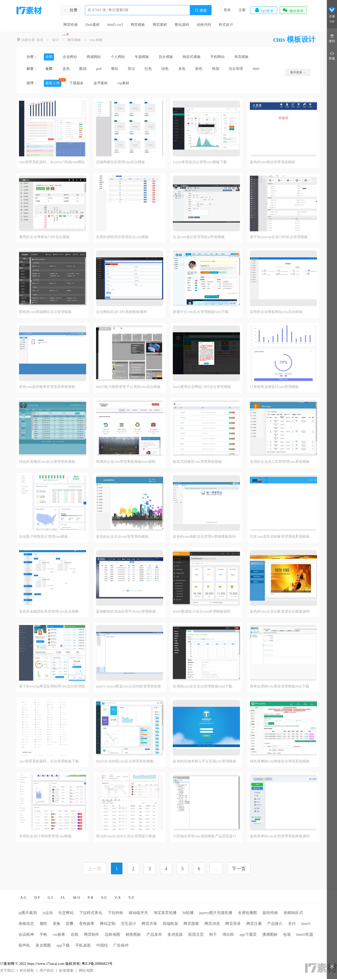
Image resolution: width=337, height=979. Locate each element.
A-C (23, 898)
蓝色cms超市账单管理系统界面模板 (47, 387)
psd (98, 69)
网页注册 (254, 924)
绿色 (164, 69)
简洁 (131, 69)
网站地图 (86, 970)
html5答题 (304, 934)
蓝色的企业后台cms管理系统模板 (122, 536)
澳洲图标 (270, 934)
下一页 (239, 868)
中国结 (102, 945)
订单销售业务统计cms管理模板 (274, 387)
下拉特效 (115, 913)
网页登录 (233, 924)
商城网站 (94, 57)
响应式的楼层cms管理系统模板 (197, 462)
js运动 (48, 913)
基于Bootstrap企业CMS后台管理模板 (279, 237)
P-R (90, 898)
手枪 (43, 934)
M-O (76, 898)
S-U (104, 898)
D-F (37, 898)
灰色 (181, 69)
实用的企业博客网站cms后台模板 (276, 312)
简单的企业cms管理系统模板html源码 (125, 462)
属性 (43, 924)
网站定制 (107, 924)
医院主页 (196, 934)
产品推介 (275, 924)
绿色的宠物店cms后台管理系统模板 (47, 462)
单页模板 (241, 57)
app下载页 (248, 934)
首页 (40, 40)
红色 (148, 69)
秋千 (213, 934)
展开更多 (297, 72)
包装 (287, 934)
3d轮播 (188, 913)
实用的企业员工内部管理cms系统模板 (280, 462)
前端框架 (170, 924)
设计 (55, 40)
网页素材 (160, 25)
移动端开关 (138, 913)
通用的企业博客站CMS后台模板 (44, 237)
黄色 (198, 69)
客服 (332, 55)
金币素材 (100, 83)
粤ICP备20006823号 (97, 964)
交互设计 (128, 924)
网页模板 (138, 25)
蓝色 (66, 69)
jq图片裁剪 (27, 913)
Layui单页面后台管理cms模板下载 (200, 162)
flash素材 (92, 25)
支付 (292, 924)
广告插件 (121, 945)
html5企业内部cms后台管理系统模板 (125, 761)
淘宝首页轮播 (165, 913)
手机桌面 (83, 945)
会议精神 (26, 934)
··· (64, 35)
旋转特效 (270, 913)
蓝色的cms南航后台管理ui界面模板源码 (204, 536)
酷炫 (82, 69)
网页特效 (70, 25)
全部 (48, 57)
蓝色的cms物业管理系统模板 (272, 162)
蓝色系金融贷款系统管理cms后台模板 (49, 611)
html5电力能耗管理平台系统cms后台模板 (128, 387)
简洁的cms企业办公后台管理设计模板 (126, 836)
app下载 (63, 945)
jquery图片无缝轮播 (215, 913)
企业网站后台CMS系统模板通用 (121, 312)
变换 (56, 924)
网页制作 (91, 934)
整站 (114, 69)
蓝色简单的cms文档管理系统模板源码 (280, 836)
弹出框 (228, 934)
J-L (63, 898)
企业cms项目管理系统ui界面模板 (199, 237)
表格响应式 (293, 913)
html (256, 69)
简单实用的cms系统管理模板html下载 (279, 686)
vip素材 (123, 83)
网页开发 (149, 924)
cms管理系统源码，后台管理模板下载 (49, 761)
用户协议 (47, 970)
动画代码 (204, 25)
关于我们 (7, 970)
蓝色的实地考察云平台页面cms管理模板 (204, 761)
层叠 (69, 924)
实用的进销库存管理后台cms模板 (122, 237)
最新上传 (52, 83)
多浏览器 (175, 934)
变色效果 (87, 924)
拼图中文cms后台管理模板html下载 (201, 312)
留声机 (24, 945)
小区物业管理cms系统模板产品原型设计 (204, 836)
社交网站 (66, 913)
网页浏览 (212, 924)
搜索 (201, 10)
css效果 (59, 934)
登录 (227, 10)
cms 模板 (96, 40)
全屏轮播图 (247, 913)
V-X (118, 898)
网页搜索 (191, 924)
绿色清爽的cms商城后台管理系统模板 (280, 761)
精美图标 (133, 934)
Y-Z (131, 898)
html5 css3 (115, 25)
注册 (242, 10)
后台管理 (236, 69)
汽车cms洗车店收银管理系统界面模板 (280, 536)
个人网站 (118, 57)
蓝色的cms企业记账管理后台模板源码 (280, 611)
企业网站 (70, 57)
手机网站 (217, 57)
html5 (305, 924)
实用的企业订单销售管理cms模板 (45, 836)
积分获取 (27, 970)
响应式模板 (192, 57)
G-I (50, 898)
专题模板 (142, 57)
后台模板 (166, 57)
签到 (332, 38)
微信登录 (293, 10)
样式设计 (226, 25)
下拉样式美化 (90, 913)
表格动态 (26, 924)
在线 (74, 934)
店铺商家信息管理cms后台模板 (120, 162)
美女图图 (43, 945)
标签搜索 (66, 970)
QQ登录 (263, 10)
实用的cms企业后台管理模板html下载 (202, 686)
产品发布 (154, 934)
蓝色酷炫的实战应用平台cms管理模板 (126, 611)
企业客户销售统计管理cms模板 (43, 536)
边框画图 (112, 934)
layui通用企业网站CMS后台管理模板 (202, 387)
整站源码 (182, 25)
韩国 (215, 69)
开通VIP (332, 14)
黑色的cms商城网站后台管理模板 (45, 312)
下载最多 (76, 83)
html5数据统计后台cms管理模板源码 (201, 611)
